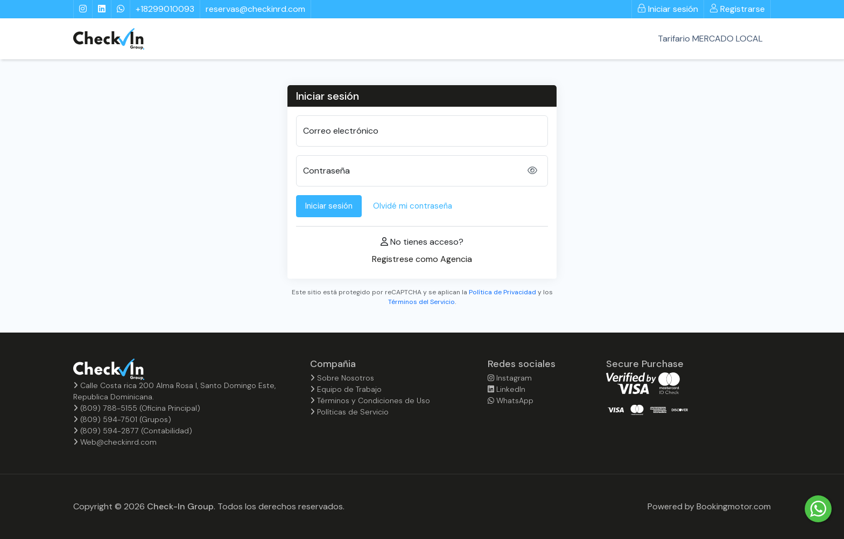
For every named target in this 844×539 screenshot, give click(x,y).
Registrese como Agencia (422, 259)
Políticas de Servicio (349, 412)
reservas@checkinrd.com (255, 9)
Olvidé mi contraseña (412, 206)
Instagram (510, 378)
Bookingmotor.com (734, 506)
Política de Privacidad (502, 292)
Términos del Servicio (421, 302)
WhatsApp (510, 400)
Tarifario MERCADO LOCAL (710, 38)
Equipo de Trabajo (346, 389)
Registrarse (737, 9)
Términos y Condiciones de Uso (370, 400)
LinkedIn (506, 389)
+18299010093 (165, 9)
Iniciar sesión (667, 9)
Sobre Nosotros (342, 378)
